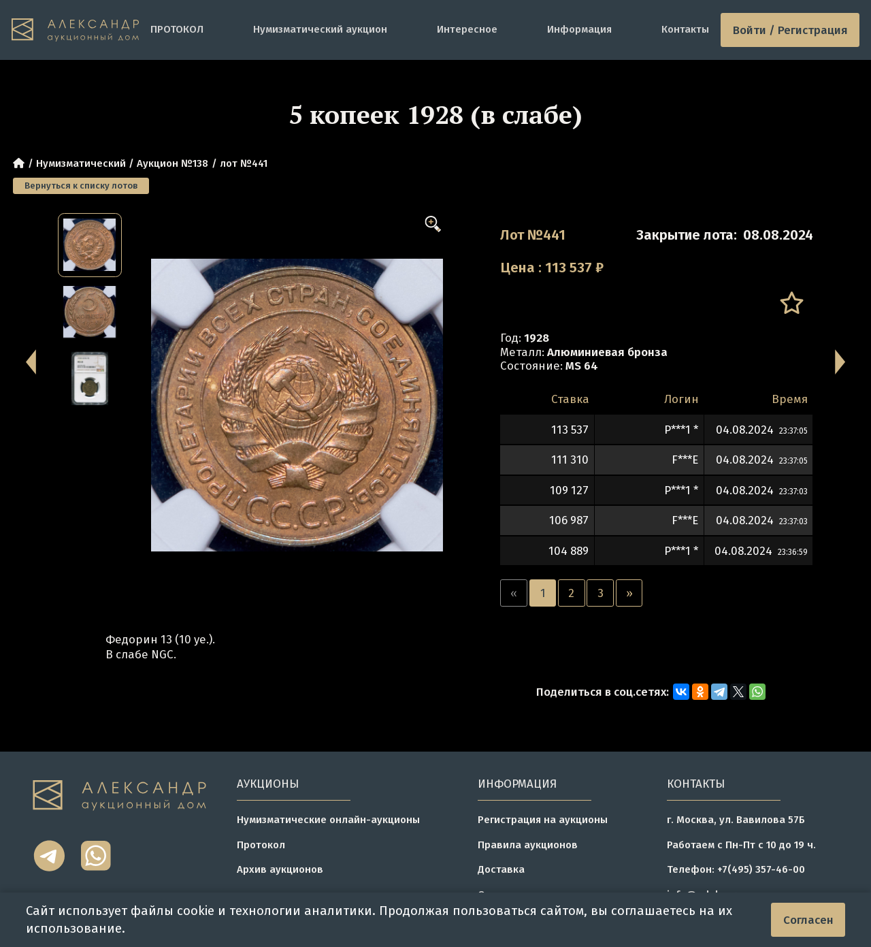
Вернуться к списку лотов (80, 185)
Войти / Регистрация (790, 30)
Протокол (261, 845)
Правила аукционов (528, 845)
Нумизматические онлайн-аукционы (328, 820)
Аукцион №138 (172, 163)
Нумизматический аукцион (320, 29)
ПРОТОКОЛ (176, 29)
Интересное (467, 29)
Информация (579, 29)
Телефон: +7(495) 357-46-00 (736, 869)
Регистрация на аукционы (543, 820)
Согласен (808, 920)
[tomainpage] (75, 30)
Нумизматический (81, 163)
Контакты (685, 29)
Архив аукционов (280, 869)
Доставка (501, 869)
